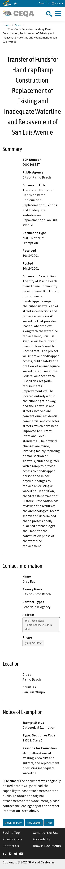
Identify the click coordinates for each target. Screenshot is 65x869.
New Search (34, 822)
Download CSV (13, 822)
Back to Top (11, 832)
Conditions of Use (45, 832)
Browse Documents (47, 846)
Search (19, 25)
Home (6, 25)
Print (49, 822)
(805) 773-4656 (33, 643)
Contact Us (44, 3)
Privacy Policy (12, 839)
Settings (57, 3)
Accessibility (41, 839)
